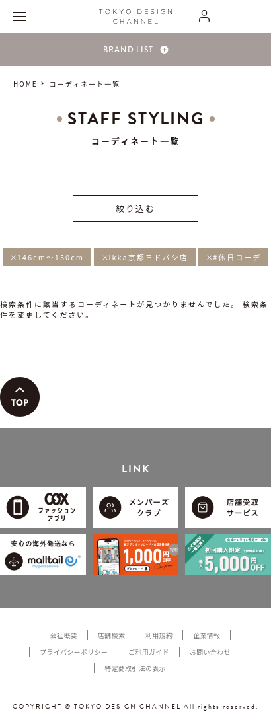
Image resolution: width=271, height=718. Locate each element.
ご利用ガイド (148, 652)
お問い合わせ (210, 652)
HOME (25, 84)
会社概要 (63, 635)
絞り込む (135, 208)
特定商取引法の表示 (135, 668)
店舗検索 (111, 635)
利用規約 (159, 635)
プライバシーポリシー (74, 652)
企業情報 (206, 635)
